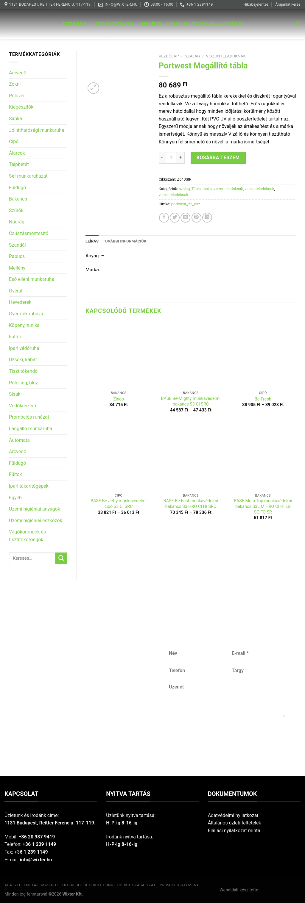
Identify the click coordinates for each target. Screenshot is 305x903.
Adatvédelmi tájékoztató (31, 885)
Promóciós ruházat (29, 417)
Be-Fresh (263, 399)
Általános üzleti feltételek (234, 823)
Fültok (15, 336)
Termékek (151, 23)
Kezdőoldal (77, 24)
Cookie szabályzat (136, 885)
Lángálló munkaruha (30, 428)
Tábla (196, 189)
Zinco (118, 399)
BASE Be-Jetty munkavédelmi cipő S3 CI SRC (119, 503)
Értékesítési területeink (87, 885)
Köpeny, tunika (24, 325)
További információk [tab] (125, 241)
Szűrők (16, 210)
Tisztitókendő (23, 371)
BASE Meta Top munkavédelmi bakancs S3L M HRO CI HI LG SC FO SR (263, 506)
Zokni (15, 84)
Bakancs (18, 199)
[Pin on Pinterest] (196, 218)
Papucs (17, 256)
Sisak (14, 394)
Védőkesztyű (22, 406)
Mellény (17, 268)
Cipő (13, 141)
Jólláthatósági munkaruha (36, 130)
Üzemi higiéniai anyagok (34, 509)
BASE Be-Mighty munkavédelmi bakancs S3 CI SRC (191, 401)
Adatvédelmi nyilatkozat (233, 815)
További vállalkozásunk (218, 23)
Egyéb (15, 497)
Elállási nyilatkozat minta (234, 830)
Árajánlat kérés (288, 4)
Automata (19, 440)
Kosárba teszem (218, 157)
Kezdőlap (169, 56)
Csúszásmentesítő (28, 233)
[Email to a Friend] (185, 218)
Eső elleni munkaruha (31, 279)
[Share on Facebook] (164, 218)
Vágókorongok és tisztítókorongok (27, 535)
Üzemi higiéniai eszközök (35, 520)
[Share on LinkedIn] (207, 218)
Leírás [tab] (92, 241)
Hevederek (20, 302)
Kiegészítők (21, 107)
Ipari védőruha (24, 348)
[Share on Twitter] (175, 218)
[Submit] (61, 558)
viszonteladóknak (226, 56)
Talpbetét (19, 164)
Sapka (15, 118)
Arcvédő (17, 73)
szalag (192, 56)
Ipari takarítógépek (29, 486)
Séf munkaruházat (28, 176)
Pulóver (17, 95)
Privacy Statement (179, 885)
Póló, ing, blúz (23, 383)
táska (207, 189)
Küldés (227, 737)
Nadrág (16, 222)
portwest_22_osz (185, 204)
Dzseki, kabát (23, 359)
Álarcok (17, 153)
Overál (15, 291)
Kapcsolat (177, 23)
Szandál (17, 245)
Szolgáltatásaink (116, 24)
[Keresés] (298, 23)
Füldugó (17, 187)
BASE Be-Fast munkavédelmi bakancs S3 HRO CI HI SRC (191, 503)
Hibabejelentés (256, 4)
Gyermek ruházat (27, 314)
